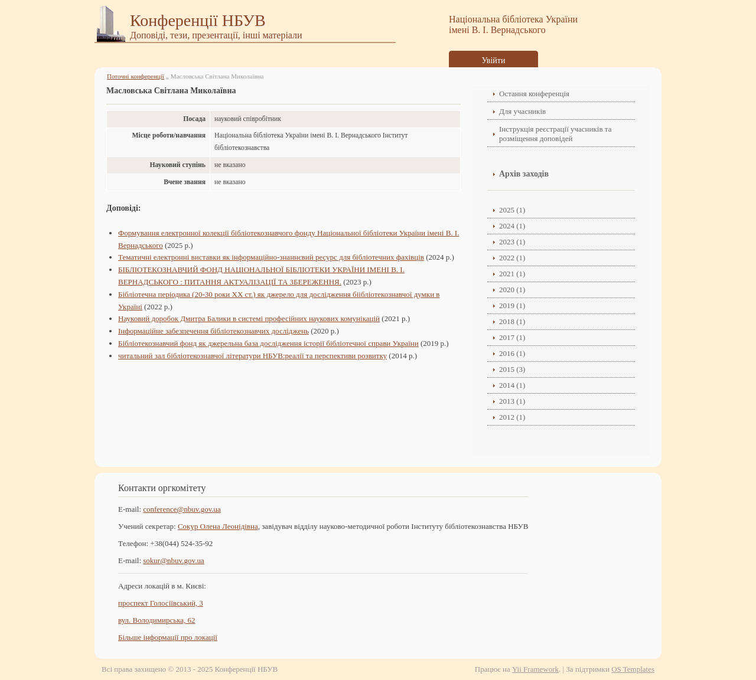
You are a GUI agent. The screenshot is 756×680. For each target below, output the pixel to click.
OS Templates (632, 669)
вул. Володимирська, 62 (156, 620)
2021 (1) (512, 273)
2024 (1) (512, 225)
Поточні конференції (135, 76)
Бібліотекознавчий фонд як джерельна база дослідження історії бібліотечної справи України (268, 343)
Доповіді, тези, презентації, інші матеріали (216, 35)
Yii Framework (535, 669)
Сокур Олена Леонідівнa (218, 526)
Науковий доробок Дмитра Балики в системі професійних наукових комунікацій (249, 318)
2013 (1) (512, 401)
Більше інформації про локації (167, 637)
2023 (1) (512, 241)
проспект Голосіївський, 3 (160, 603)
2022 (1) (512, 257)
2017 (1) (512, 337)
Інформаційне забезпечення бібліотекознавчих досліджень (213, 330)
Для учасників (522, 111)
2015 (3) (512, 369)
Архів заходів (524, 173)
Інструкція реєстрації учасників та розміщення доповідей (555, 134)
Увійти (494, 60)
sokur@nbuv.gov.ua (173, 560)
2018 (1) (512, 321)
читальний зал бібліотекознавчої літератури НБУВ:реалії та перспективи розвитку (252, 355)
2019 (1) (512, 305)
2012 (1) (512, 417)
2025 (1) (512, 209)
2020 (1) (512, 289)
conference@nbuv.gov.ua (182, 509)
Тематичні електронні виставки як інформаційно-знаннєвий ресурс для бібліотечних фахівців (271, 257)
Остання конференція (534, 93)
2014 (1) (512, 385)
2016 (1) (512, 353)
